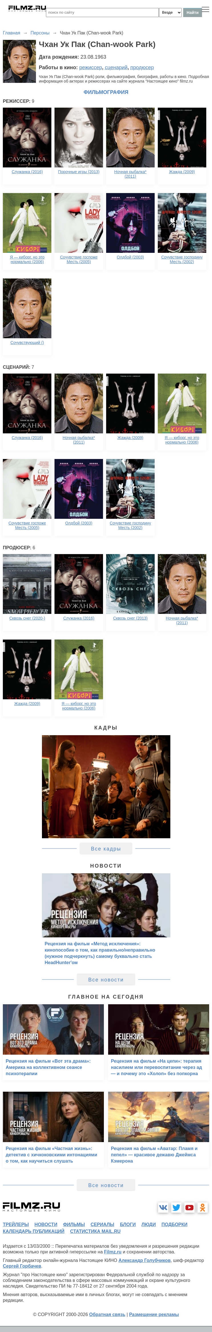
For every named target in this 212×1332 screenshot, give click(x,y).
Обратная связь (107, 1314)
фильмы (74, 1224)
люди (149, 1224)
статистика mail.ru (95, 1231)
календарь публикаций (33, 1231)
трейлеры (16, 1224)
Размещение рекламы (154, 1314)
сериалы (102, 1224)
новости (46, 1224)
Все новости (106, 980)
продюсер (142, 67)
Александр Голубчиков (144, 1260)
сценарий (116, 67)
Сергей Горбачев (22, 1266)
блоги (128, 1224)
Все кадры (106, 849)
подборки (174, 1224)
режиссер (90, 67)
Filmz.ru (113, 1251)
